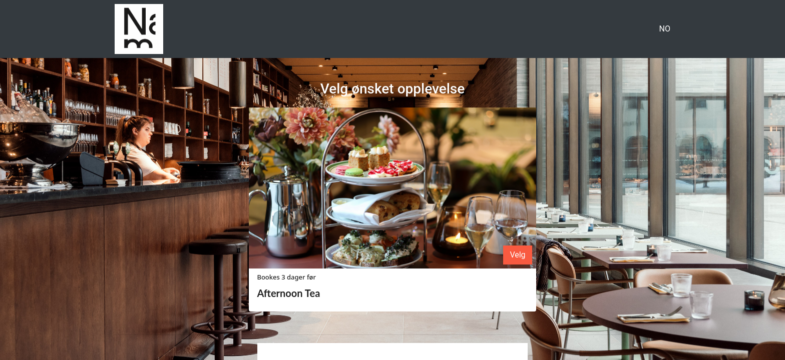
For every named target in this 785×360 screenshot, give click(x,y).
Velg (517, 255)
